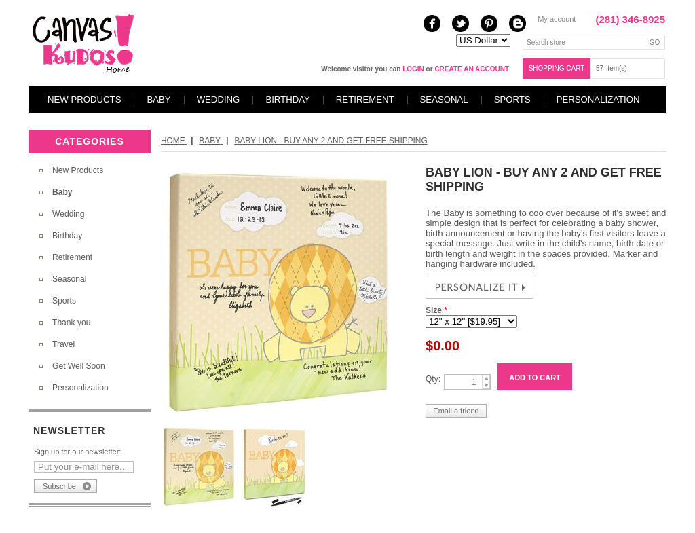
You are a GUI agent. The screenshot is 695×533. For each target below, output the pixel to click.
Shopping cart (557, 68)
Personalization (598, 99)
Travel (63, 344)
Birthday (287, 99)
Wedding (218, 99)
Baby (158, 99)
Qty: (433, 379)
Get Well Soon (78, 366)
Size (435, 310)
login (413, 69)
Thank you (71, 322)
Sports (512, 99)
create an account (471, 69)
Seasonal (444, 99)
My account (557, 19)
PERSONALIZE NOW (479, 287)
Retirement (365, 99)
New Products (84, 99)
